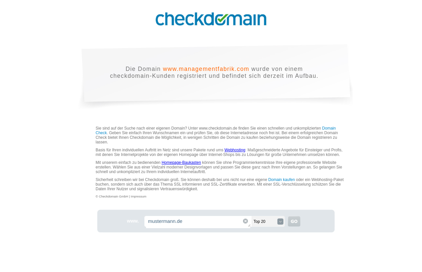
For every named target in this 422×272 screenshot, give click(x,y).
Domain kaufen (281, 179)
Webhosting (235, 150)
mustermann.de (198, 222)
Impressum (138, 196)
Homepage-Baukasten (181, 162)
